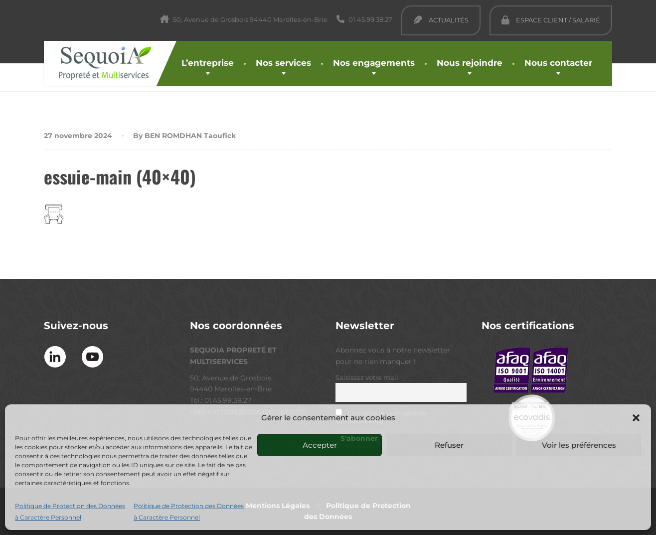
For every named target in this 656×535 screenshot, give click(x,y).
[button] (636, 418)
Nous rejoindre (469, 63)
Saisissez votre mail (366, 377)
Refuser (449, 445)
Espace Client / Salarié (550, 19)
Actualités (441, 19)
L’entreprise (207, 63)
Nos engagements (374, 63)
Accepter (320, 445)
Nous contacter (558, 63)
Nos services (283, 63)
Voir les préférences (579, 445)
